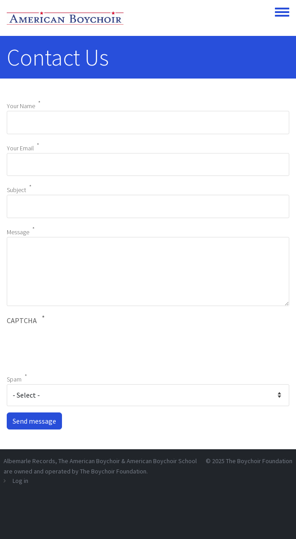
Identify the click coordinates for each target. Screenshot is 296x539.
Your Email (20, 148)
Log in (20, 481)
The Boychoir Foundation (259, 461)
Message (18, 232)
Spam (14, 379)
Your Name (21, 106)
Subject (16, 190)
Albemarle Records (29, 461)
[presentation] (75, 347)
